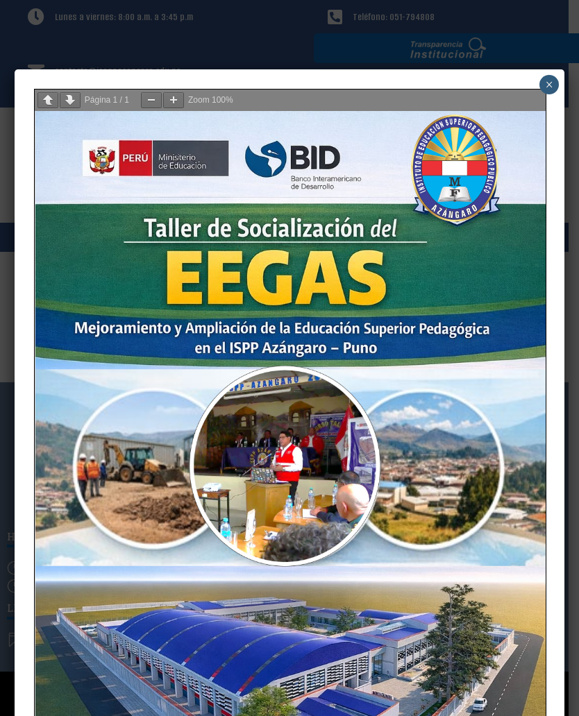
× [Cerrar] (549, 84)
